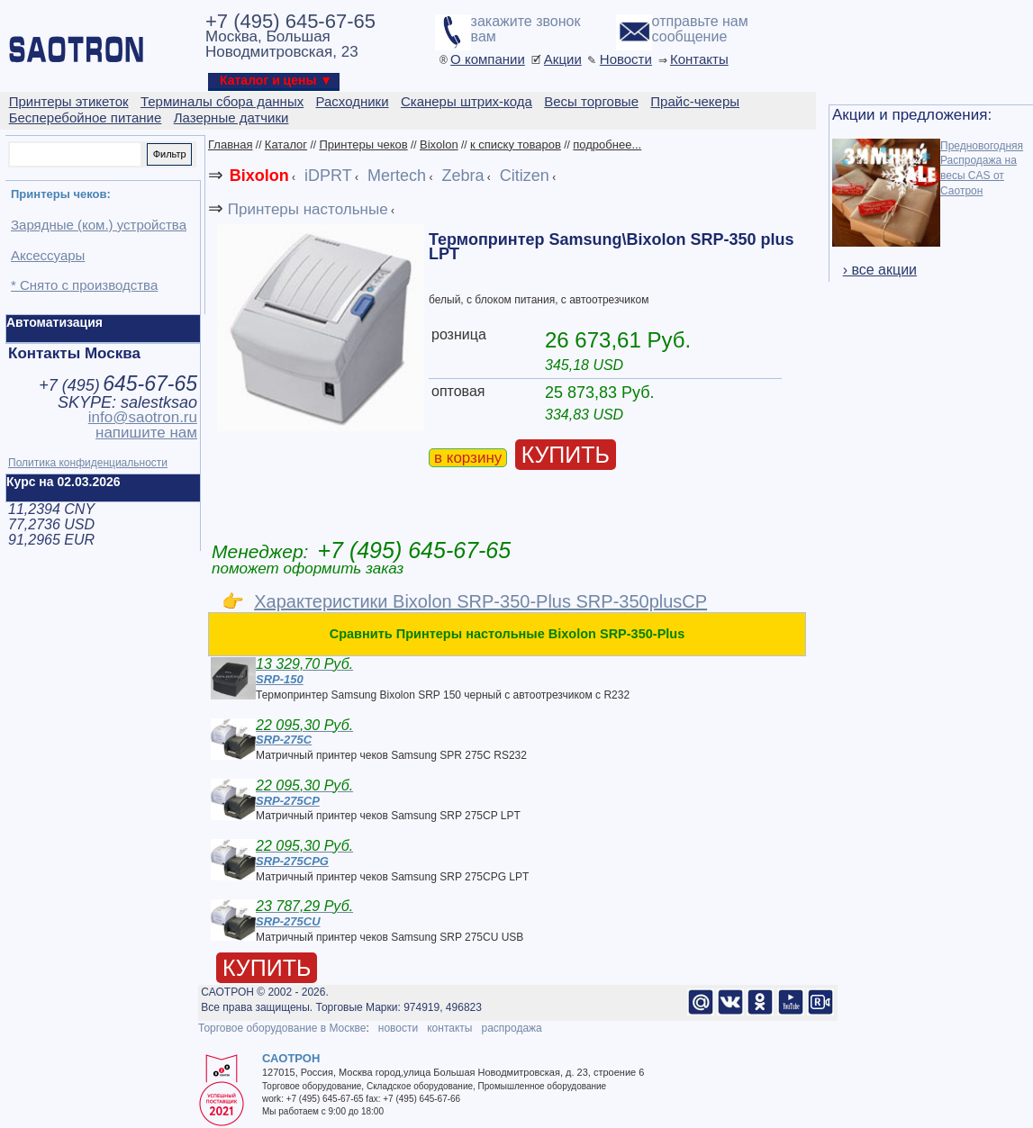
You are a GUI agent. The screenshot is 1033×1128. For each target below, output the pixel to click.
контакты (449, 1028)
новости (398, 1028)
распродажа (511, 1028)
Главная (230, 144)
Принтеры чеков (363, 144)
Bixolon (439, 144)
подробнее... (607, 144)
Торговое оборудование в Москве (282, 1028)
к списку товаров (515, 144)
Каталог (286, 144)
